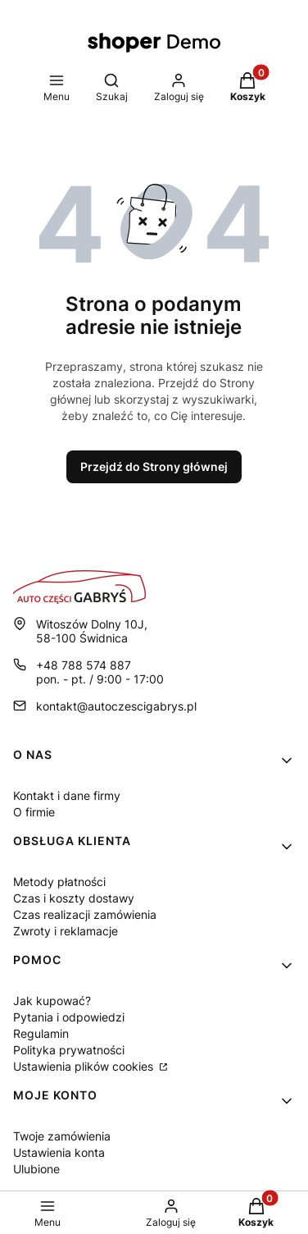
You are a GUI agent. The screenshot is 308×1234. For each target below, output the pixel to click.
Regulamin (41, 1033)
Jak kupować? (52, 1001)
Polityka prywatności (69, 1050)
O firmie (34, 812)
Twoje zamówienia (62, 1136)
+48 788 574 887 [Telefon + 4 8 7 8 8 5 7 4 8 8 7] (83, 665)
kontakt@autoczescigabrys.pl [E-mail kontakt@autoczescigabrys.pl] (116, 706)
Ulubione (36, 1169)
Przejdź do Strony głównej (154, 466)
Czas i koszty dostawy (73, 898)
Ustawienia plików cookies (84, 1066)
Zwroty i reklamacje (65, 931)
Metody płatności (59, 882)
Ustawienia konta (59, 1152)
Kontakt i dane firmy (66, 795)
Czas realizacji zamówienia (84, 914)
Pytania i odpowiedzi (69, 1017)
